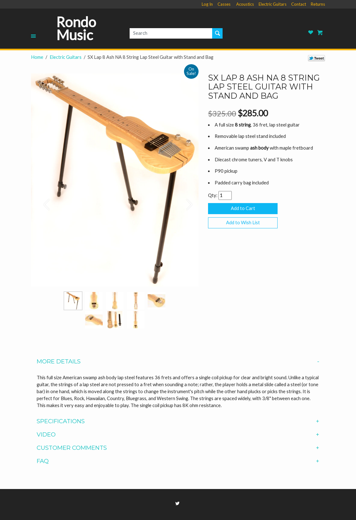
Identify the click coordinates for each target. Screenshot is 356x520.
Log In (207, 4)
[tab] (178, 361)
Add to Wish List (243, 222)
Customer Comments (178, 448)
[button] (43, 201)
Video (178, 434)
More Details (178, 361)
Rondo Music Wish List (311, 32)
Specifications (178, 421)
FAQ (178, 461)
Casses (224, 4)
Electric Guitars (272, 4)
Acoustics (245, 4)
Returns (318, 4)
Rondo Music (76, 28)
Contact (298, 4)
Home (37, 57)
